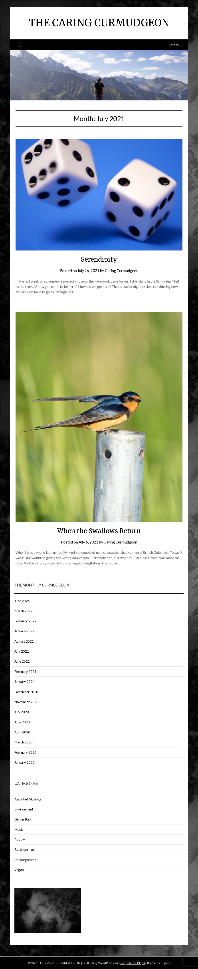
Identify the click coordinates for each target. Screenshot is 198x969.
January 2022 (24, 631)
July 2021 (21, 651)
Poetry (19, 839)
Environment (23, 809)
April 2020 (22, 732)
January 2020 (24, 762)
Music (18, 829)
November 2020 (26, 702)
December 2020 (26, 692)
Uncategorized (25, 859)
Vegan (19, 869)
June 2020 (22, 722)
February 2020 (25, 752)
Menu (174, 45)
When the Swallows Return (99, 530)
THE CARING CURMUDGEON (99, 22)
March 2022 (23, 611)
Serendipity (99, 259)
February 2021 (25, 671)
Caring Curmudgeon (122, 270)
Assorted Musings (27, 799)
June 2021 (22, 661)
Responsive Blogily (133, 963)
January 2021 (24, 681)
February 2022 (25, 621)
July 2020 (21, 712)
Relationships (24, 849)
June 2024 (22, 600)
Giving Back (23, 819)
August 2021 (24, 641)
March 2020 (23, 742)
